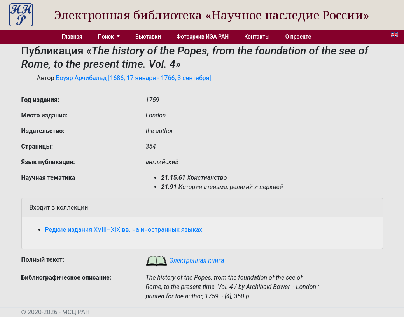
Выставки (148, 36)
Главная (72, 36)
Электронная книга (184, 260)
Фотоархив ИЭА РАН (203, 36)
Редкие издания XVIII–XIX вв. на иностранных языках (124, 229)
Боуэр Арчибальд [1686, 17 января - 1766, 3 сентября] (133, 78)
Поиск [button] (106, 36)
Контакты (256, 36)
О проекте (298, 36)
